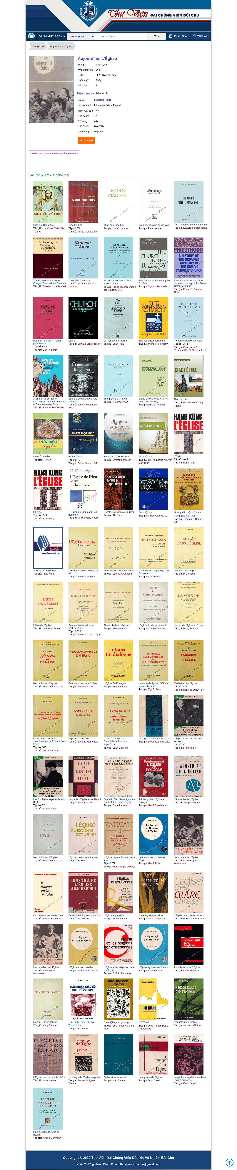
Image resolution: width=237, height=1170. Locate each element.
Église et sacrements (115, 1077)
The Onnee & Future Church (119, 570)
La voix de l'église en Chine (188, 625)
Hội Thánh (144, 1022)
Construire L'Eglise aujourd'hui (85, 915)
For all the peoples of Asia (117, 280)
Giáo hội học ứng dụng (116, 1022)
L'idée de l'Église (42, 625)
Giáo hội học (75, 225)
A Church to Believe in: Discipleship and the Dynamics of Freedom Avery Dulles (49, 401)
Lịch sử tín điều (41, 456)
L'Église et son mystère (81, 967)
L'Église (178, 456)
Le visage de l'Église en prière (85, 1077)
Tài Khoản (202, 36)
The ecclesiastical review (117, 625)
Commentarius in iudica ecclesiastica (81, 626)
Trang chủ (38, 46)
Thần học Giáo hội (114, 225)
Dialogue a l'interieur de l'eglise (155, 738)
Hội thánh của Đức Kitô (116, 456)
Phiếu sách (181, 36)
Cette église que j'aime (151, 915)
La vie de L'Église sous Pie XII (85, 799)
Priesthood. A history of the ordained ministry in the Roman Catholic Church (190, 283)
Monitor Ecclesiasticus (45, 1022)
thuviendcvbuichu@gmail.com (140, 1164)
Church (72, 340)
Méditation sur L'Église (45, 857)
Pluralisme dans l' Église (187, 967)
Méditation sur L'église (45, 683)
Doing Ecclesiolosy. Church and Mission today (153, 400)
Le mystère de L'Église (186, 857)
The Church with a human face (190, 224)
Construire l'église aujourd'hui (119, 512)
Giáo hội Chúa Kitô (43, 225)
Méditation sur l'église (185, 683)
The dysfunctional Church (152, 340)
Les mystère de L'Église (46, 967)
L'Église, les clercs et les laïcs (49, 1077)
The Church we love (79, 280)
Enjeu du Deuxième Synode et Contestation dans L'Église (120, 800)
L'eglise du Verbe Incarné (152, 625)
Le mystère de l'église (115, 340)
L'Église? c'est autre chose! (188, 915)
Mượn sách (86, 140)
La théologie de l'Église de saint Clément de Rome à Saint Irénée (50, 741)
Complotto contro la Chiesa (83, 683)
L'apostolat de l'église (185, 1022)
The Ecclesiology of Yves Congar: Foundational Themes (49, 282)
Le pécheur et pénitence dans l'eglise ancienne (190, 1078)
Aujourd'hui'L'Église (61, 46)
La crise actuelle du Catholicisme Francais (115, 740)
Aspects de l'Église (79, 738)
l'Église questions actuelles (83, 857)
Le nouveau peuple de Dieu (48, 915)
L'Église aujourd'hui (114, 915)
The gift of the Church (115, 398)
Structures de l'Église (44, 570)
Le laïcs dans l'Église (185, 570)
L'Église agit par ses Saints (153, 967)
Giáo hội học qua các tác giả (154, 225)
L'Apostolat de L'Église (186, 799)
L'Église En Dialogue (115, 683)
